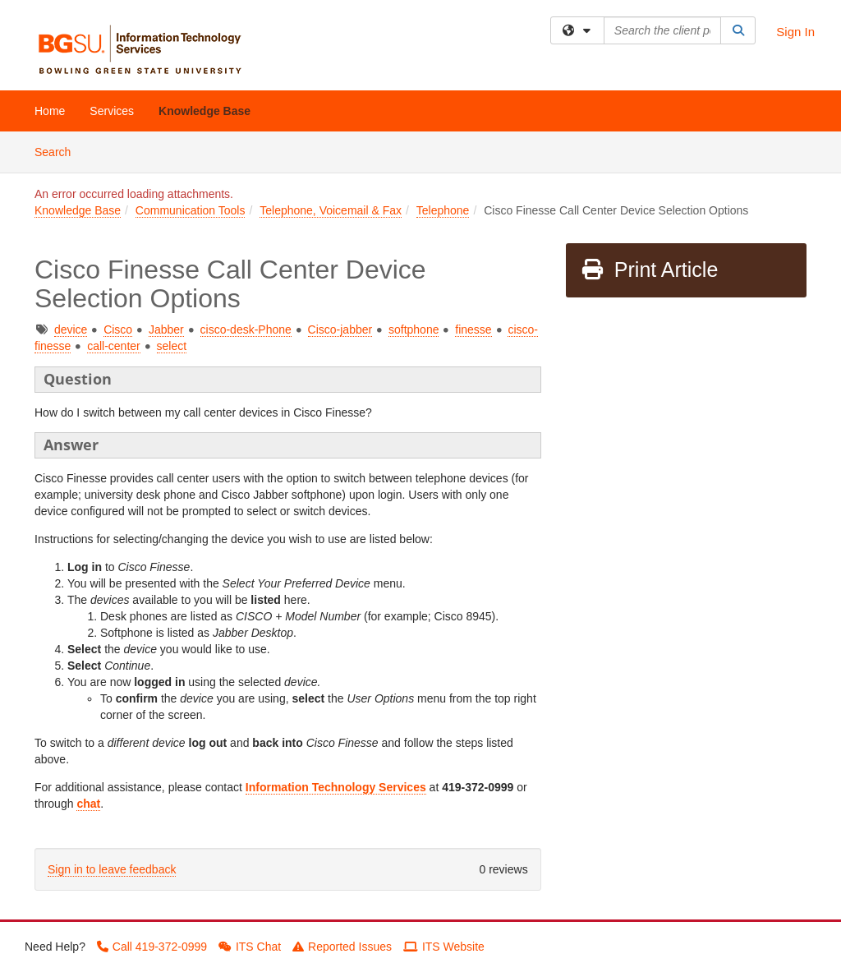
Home (49, 110)
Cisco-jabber (340, 329)
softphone (413, 329)
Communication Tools (191, 210)
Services (112, 110)
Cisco (117, 329)
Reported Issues (342, 946)
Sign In (795, 32)
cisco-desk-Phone (246, 329)
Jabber (166, 329)
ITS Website (444, 946)
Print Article (649, 269)
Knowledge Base (204, 110)
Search (58, 151)
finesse (473, 329)
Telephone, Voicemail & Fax (331, 210)
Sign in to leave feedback (112, 869)
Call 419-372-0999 (152, 946)
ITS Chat (249, 946)
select (172, 345)
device (70, 329)
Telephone (443, 210)
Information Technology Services (336, 787)
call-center (113, 345)
